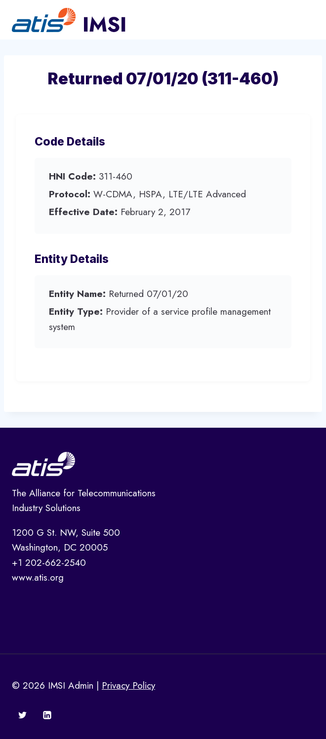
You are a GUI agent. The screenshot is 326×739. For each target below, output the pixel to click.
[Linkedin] (47, 714)
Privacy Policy (128, 685)
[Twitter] (22, 714)
